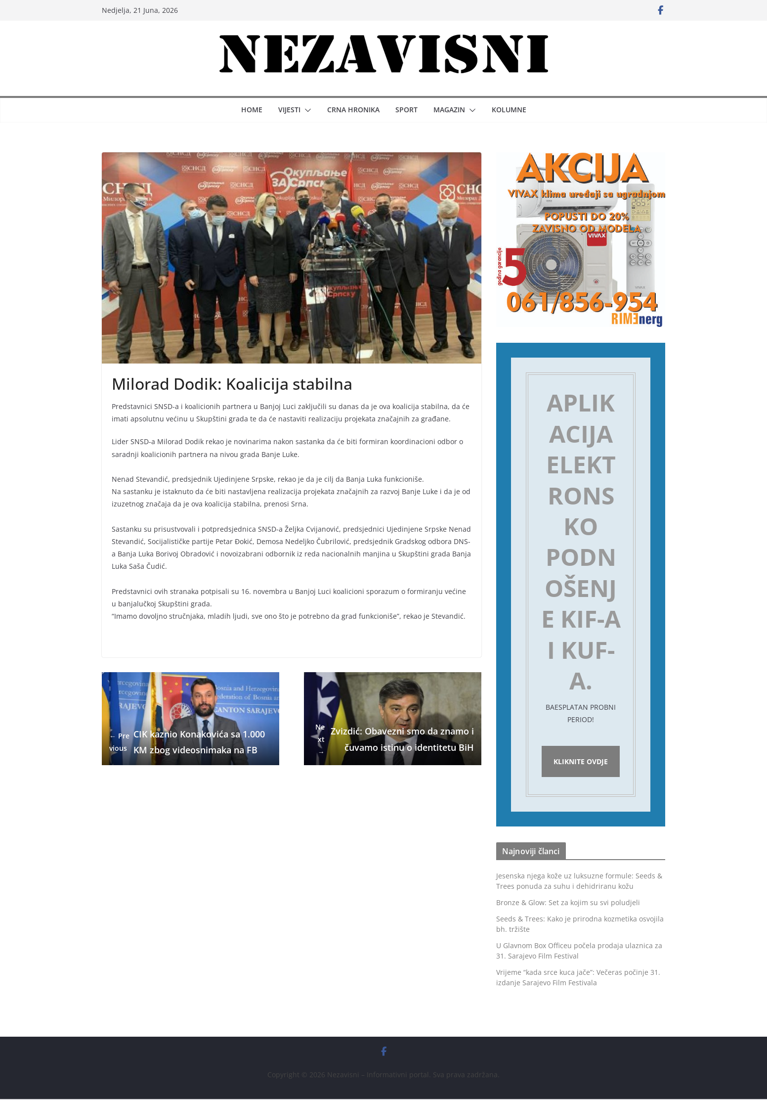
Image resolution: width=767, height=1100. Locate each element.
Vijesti (289, 109)
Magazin (449, 109)
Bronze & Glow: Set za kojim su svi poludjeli (568, 904)
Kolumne (509, 109)
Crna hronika (353, 109)
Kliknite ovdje (581, 762)
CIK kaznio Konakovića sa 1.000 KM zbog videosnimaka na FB (187, 741)
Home (251, 109)
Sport (406, 109)
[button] (305, 110)
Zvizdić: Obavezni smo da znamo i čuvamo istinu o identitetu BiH (392, 739)
